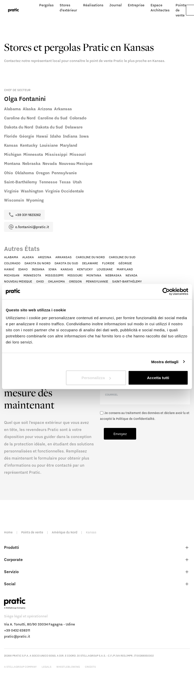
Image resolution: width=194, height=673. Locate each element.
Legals (46, 666)
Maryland (125, 269)
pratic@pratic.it (17, 636)
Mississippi (54, 275)
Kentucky (85, 269)
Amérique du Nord (64, 532)
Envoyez (120, 433)
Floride (108, 263)
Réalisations (93, 5)
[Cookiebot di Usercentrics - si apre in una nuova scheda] (166, 291)
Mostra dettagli (164, 361)
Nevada (131, 275)
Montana (93, 275)
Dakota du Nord (38, 263)
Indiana (38, 269)
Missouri (74, 275)
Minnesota (32, 275)
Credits (90, 666)
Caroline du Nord (90, 257)
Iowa (52, 269)
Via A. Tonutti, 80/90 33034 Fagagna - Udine (39, 624)
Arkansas (63, 257)
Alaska (28, 257)
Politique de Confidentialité (135, 419)
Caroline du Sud (122, 257)
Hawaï (9, 269)
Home (8, 532)
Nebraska (113, 275)
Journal (115, 5)
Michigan (11, 275)
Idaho (23, 269)
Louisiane (105, 269)
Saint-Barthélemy (127, 281)
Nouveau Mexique (18, 281)
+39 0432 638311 (17, 630)
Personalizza (96, 378)
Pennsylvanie (97, 281)
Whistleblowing (68, 666)
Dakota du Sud (66, 263)
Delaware (90, 263)
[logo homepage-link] (13, 10)
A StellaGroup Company (20, 666)
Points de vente (32, 532)
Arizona (44, 257)
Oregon (75, 281)
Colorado (12, 263)
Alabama (11, 257)
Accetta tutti (158, 378)
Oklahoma (56, 281)
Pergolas (46, 5)
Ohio (40, 281)
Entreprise (136, 5)
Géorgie (125, 263)
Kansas (67, 269)
